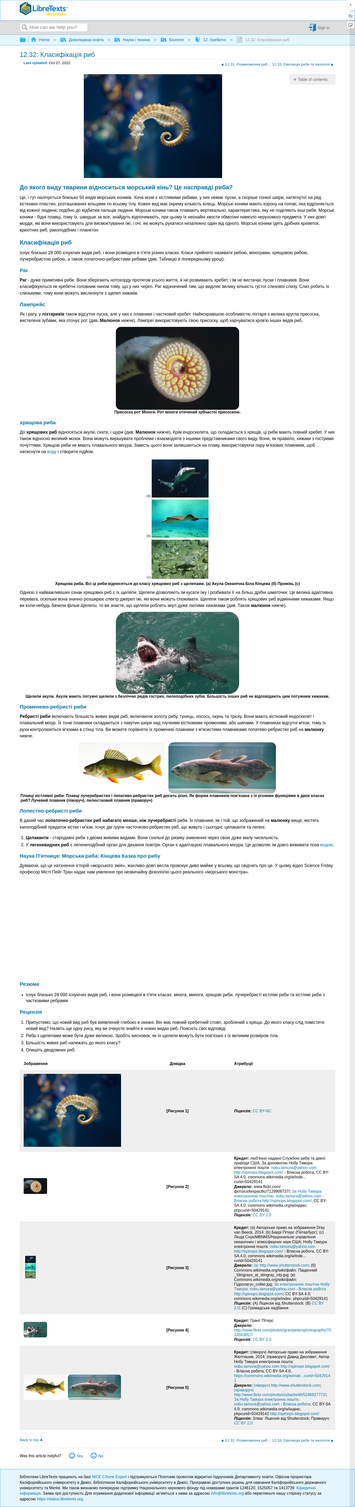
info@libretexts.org (227, 1493)
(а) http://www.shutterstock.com (281, 1265)
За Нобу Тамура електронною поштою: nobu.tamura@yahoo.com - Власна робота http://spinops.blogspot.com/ (278, 1196)
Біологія (173, 40)
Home (41, 40)
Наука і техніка (132, 40)
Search (25, 27)
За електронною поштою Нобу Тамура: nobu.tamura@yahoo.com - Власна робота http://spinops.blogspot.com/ (282, 1289)
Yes (79, 1456)
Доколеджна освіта (82, 40)
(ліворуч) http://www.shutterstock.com (287, 1385)
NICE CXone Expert (110, 1477)
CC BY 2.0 (262, 1215)
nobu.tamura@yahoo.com (293, 1168)
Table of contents (313, 79)
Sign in (324, 27)
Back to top (29, 1440)
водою (326, 844)
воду (51, 451)
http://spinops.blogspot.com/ (258, 1172)
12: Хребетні (211, 40)
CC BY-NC (262, 1111)
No (100, 1456)
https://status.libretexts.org (60, 1499)
